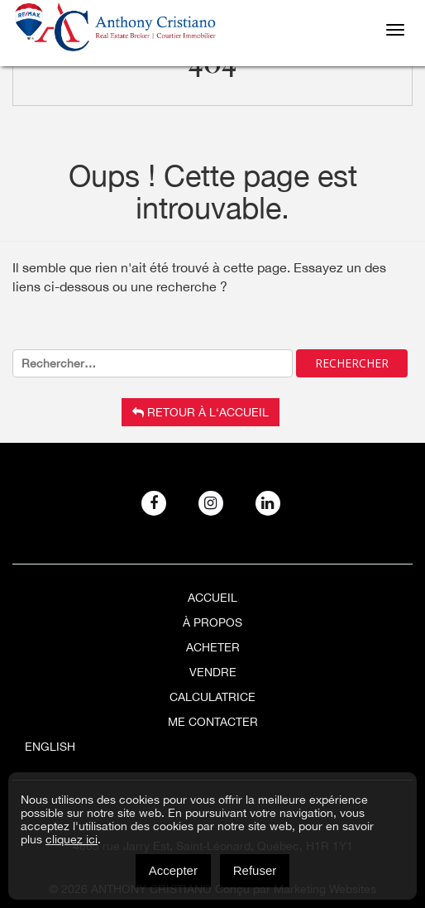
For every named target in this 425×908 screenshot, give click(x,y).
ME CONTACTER (213, 721)
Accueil (212, 597)
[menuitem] (212, 746)
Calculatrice (212, 697)
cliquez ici (71, 839)
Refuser (255, 870)
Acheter (213, 647)
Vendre (212, 672)
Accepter (173, 870)
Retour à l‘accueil (200, 412)
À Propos (212, 622)
